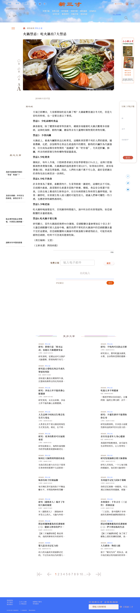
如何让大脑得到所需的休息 (51, 466)
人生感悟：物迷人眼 (110, 554)
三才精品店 (23, 604)
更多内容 (84, 14)
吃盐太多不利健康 (109, 399)
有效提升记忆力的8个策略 (113, 488)
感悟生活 (109, 552)
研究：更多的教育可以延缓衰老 (51, 447)
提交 (109, 272)
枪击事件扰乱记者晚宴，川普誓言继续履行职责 (15, 220)
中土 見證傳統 (117, 14)
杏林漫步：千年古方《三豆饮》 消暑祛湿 (114, 512)
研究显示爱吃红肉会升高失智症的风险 (51, 379)
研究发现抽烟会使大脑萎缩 (114, 466)
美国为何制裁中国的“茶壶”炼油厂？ (14, 173)
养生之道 (38, 28)
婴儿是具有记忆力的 (48, 554)
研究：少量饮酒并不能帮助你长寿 (114, 425)
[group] (20, 15)
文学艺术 (56, 14)
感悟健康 (83, 11)
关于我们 (10, 602)
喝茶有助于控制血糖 (48, 488)
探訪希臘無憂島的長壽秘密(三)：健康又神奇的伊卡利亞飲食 (51, 534)
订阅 (25, 4)
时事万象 (46, 11)
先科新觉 (47, 552)
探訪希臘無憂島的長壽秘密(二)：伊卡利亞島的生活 (114, 534)
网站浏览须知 (32, 610)
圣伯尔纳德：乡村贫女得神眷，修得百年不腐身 (15, 197)
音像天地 (74, 14)
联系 (17, 4)
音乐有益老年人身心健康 (113, 445)
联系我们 (10, 604)
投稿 (9, 4)
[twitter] (128, 183)
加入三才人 (118, 4)
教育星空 (65, 14)
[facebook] (128, 176)
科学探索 (64, 11)
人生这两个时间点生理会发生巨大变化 (51, 425)
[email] (128, 189)
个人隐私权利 (23, 610)
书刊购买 (36, 604)
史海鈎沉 (92, 11)
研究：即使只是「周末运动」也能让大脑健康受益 (50, 357)
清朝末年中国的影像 (14, 242)
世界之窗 (55, 11)
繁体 (132, 4)
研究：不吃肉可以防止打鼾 (114, 355)
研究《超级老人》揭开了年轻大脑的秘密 (51, 512)
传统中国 (74, 11)
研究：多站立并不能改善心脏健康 (51, 401)
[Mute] (27, 13)
